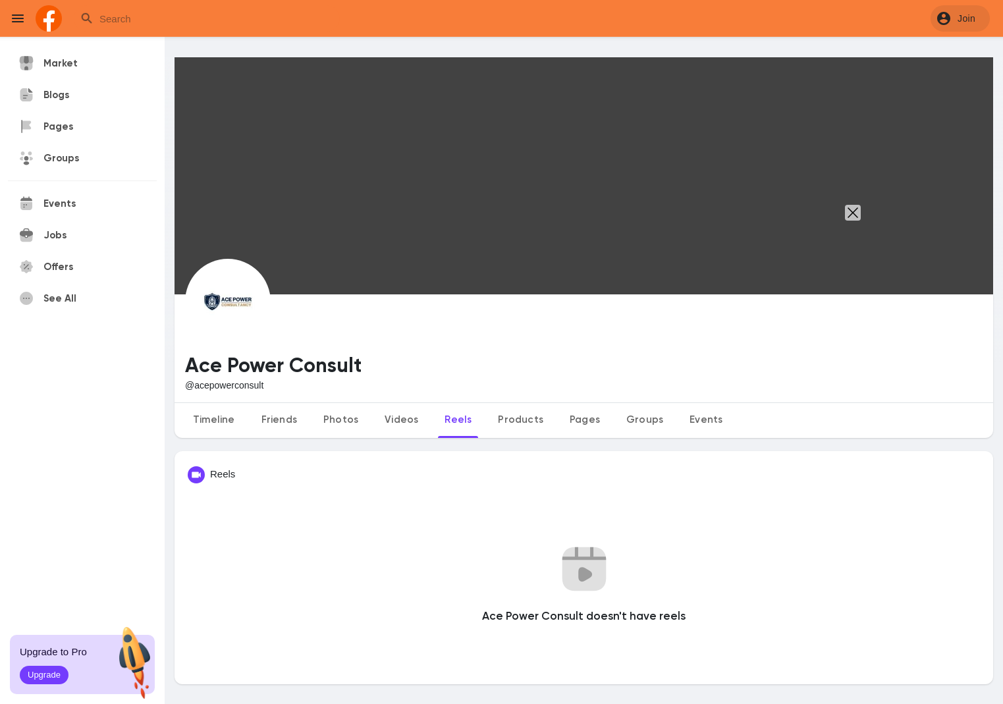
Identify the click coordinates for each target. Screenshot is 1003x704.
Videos (401, 420)
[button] (960, 18)
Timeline (214, 420)
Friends (279, 420)
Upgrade (44, 675)
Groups (644, 420)
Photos (340, 420)
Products (520, 420)
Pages (585, 420)
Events (706, 420)
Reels (458, 420)
